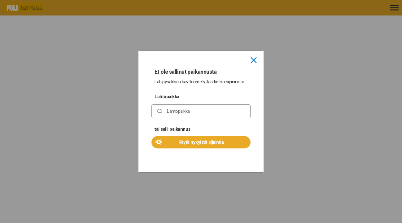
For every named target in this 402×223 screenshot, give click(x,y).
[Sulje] (253, 61)
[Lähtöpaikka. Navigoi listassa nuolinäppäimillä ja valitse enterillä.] (201, 111)
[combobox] (201, 111)
